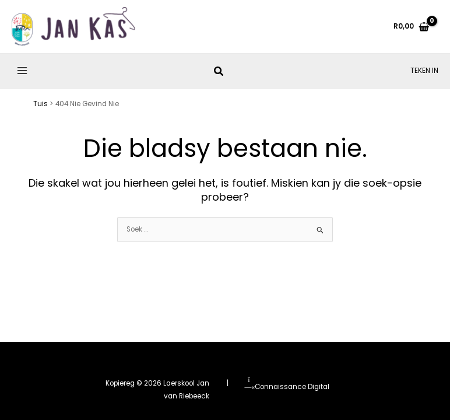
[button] (219, 76)
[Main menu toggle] (22, 74)
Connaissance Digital (286, 386)
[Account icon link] (424, 74)
